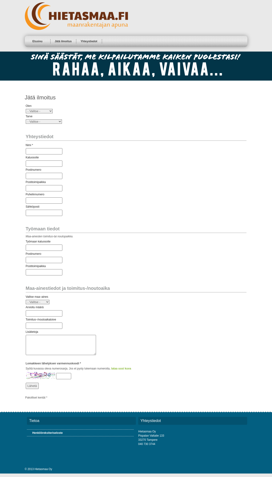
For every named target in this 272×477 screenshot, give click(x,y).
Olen (29, 106)
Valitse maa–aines (37, 296)
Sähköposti (32, 206)
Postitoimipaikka (36, 182)
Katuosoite (32, 157)
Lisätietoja (32, 331)
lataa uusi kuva (121, 372)
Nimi (28, 145)
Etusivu (37, 41)
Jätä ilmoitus (63, 41)
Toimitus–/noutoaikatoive (41, 319)
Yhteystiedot (88, 41)
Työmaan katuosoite (38, 241)
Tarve (29, 116)
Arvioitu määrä (35, 307)
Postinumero (33, 169)
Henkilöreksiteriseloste (47, 436)
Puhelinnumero (35, 194)
